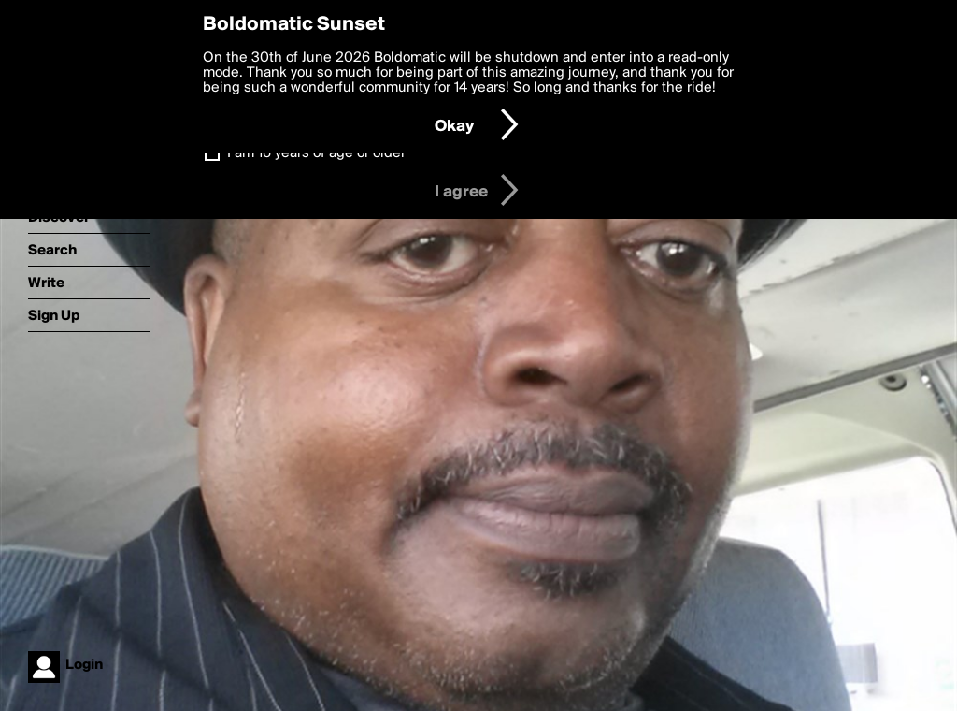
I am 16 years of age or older (316, 153)
